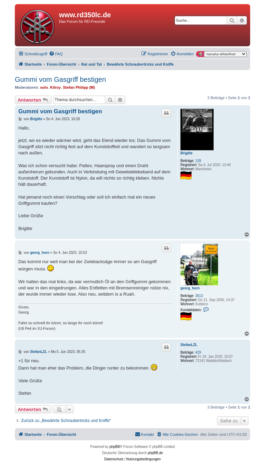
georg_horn (190, 288)
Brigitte (186, 153)
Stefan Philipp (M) (79, 87)
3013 (199, 296)
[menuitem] (56, 54)
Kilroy (55, 87)
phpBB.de (155, 453)
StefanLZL (188, 345)
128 (198, 161)
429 (198, 352)
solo (44, 87)
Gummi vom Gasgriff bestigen (60, 79)
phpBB (114, 447)
